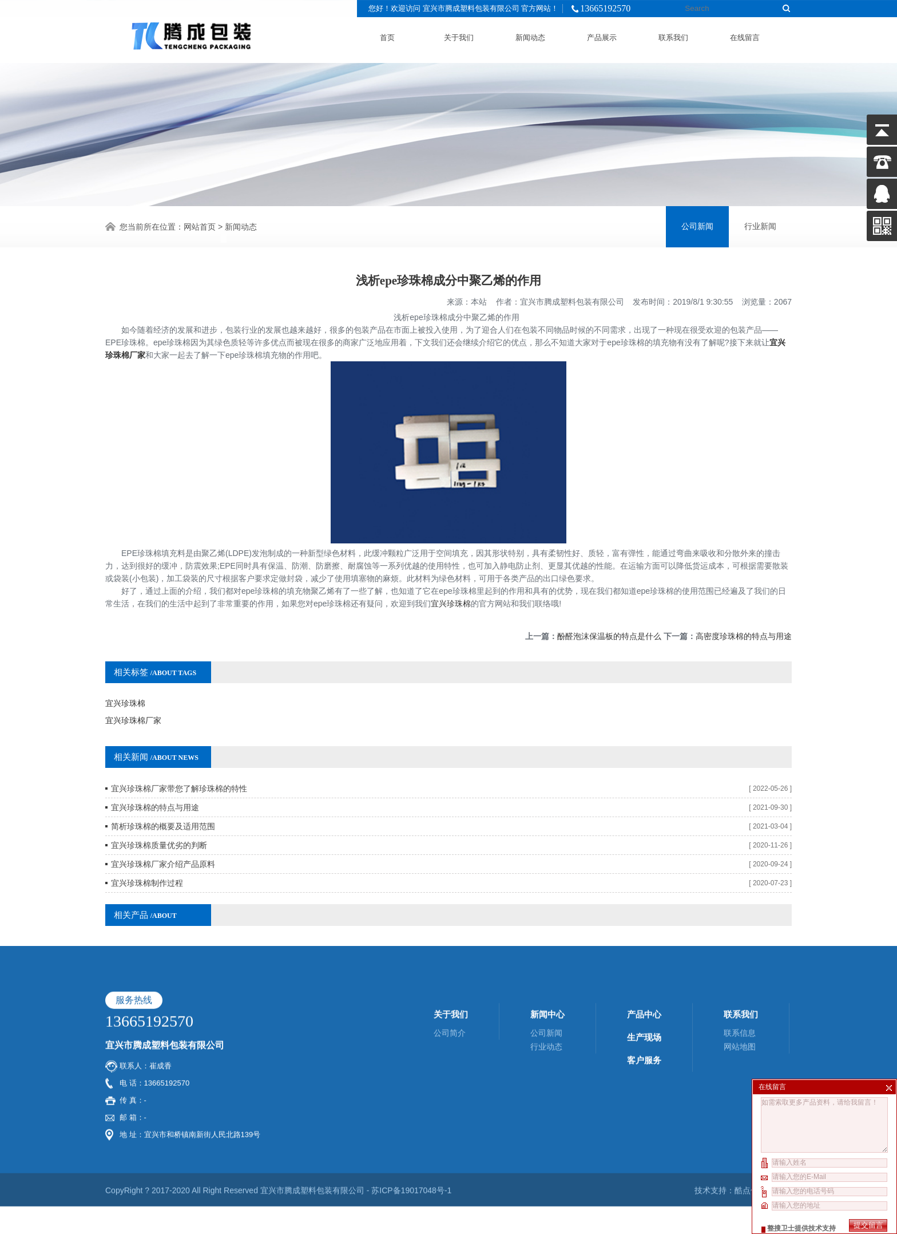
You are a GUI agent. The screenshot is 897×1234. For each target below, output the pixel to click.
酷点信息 (751, 1090)
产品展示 (602, 35)
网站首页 (200, 225)
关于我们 (459, 35)
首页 (387, 35)
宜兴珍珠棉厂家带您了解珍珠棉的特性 (179, 771)
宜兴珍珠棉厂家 (133, 703)
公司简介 (450, 932)
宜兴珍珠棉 (451, 587)
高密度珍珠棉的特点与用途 (744, 619)
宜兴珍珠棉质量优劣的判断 (159, 828)
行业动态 (546, 946)
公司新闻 (697, 225)
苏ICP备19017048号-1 (411, 1090)
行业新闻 (760, 225)
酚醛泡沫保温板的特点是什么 (609, 619)
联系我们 (673, 35)
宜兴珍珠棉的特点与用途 (155, 790)
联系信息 (740, 932)
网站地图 (740, 946)
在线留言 (745, 35)
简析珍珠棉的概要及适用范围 (163, 809)
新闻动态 (530, 35)
